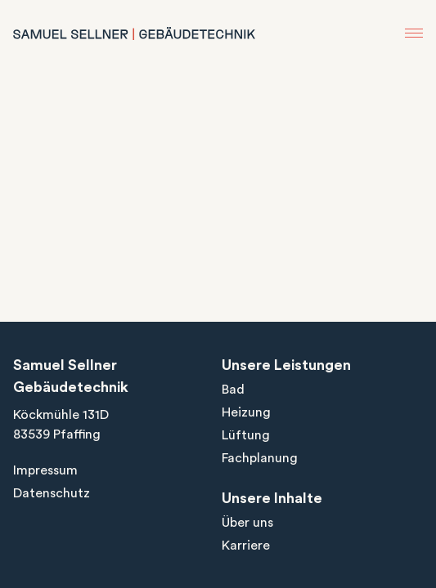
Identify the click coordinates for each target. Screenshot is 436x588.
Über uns (247, 522)
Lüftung (246, 435)
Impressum (45, 470)
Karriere (246, 545)
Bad (233, 389)
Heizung (246, 412)
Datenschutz (51, 493)
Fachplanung (260, 458)
